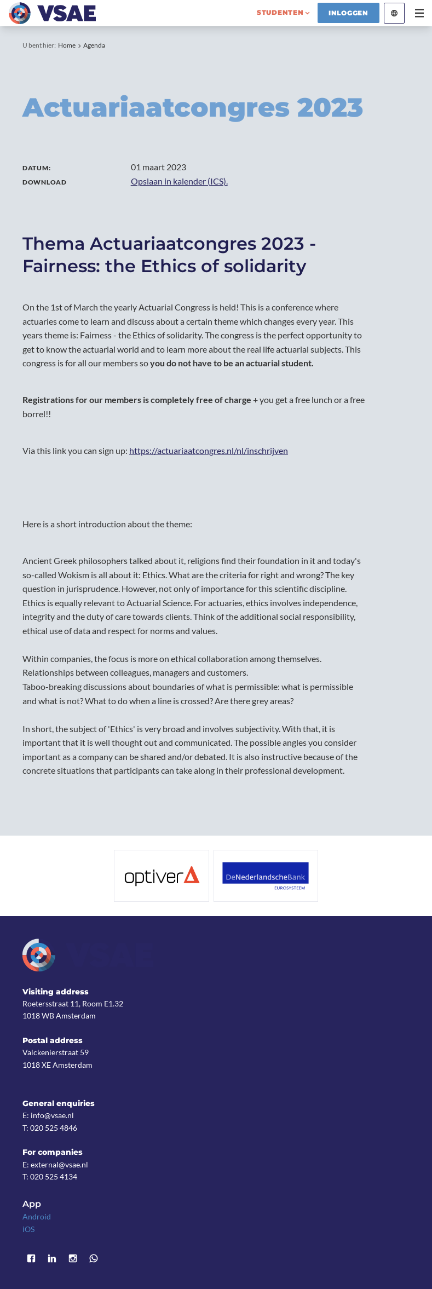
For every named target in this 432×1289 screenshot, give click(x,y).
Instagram (73, 1258)
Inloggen (348, 13)
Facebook (31, 1258)
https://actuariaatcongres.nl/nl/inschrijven (208, 450)
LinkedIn (52, 1258)
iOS (28, 1229)
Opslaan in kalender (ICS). (179, 181)
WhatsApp (93, 1258)
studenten (280, 12)
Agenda (94, 45)
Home (67, 45)
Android (36, 1216)
